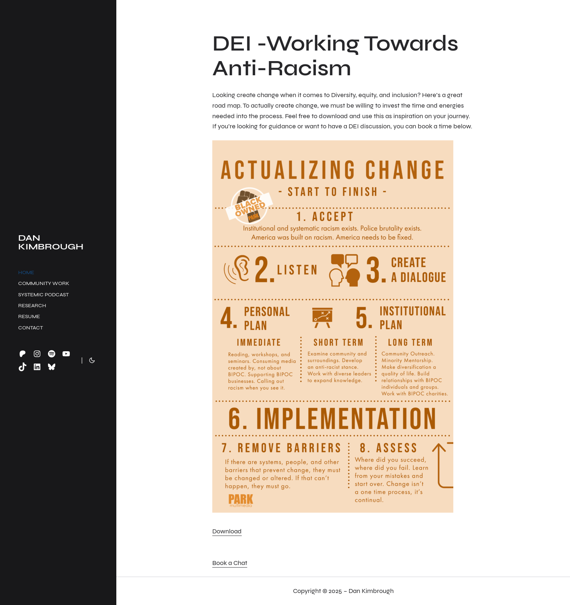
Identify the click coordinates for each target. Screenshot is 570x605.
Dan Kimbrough (50, 242)
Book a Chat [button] (229, 563)
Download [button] (227, 531)
